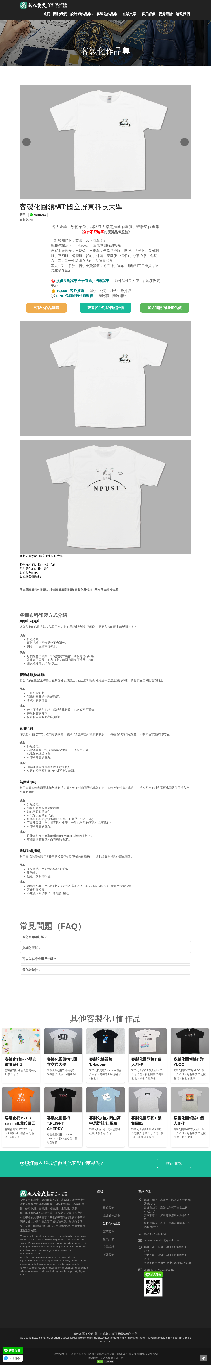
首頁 (43, 14)
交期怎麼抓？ (31, 948)
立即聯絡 (15, 1358)
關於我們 (58, 14)
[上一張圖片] (26, 142)
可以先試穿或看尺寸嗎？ (39, 959)
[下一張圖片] (184, 142)
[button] (203, 1358)
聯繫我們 (183, 14)
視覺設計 (165, 14)
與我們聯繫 (174, 1163)
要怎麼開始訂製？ (34, 937)
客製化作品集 (106, 14)
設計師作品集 (80, 14)
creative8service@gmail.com (161, 1240)
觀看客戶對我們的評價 (105, 308)
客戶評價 (148, 14)
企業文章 (129, 14)
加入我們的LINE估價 (165, 308)
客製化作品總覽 (46, 308)
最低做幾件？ (31, 970)
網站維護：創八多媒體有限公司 (105, 1357)
